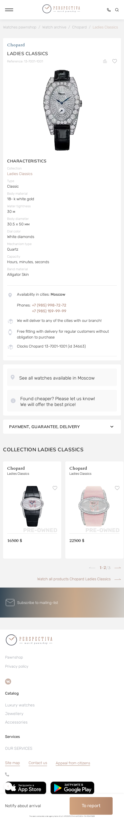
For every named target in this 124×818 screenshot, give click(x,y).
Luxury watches (20, 705)
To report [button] (91, 805)
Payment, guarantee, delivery (62, 427)
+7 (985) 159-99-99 (49, 311)
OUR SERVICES (18, 748)
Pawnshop (14, 657)
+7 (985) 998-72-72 (49, 305)
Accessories (16, 722)
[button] (9, 10)
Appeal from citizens (73, 763)
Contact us (38, 763)
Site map (12, 763)
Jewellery (14, 713)
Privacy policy (16, 666)
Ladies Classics (19, 174)
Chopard (16, 45)
